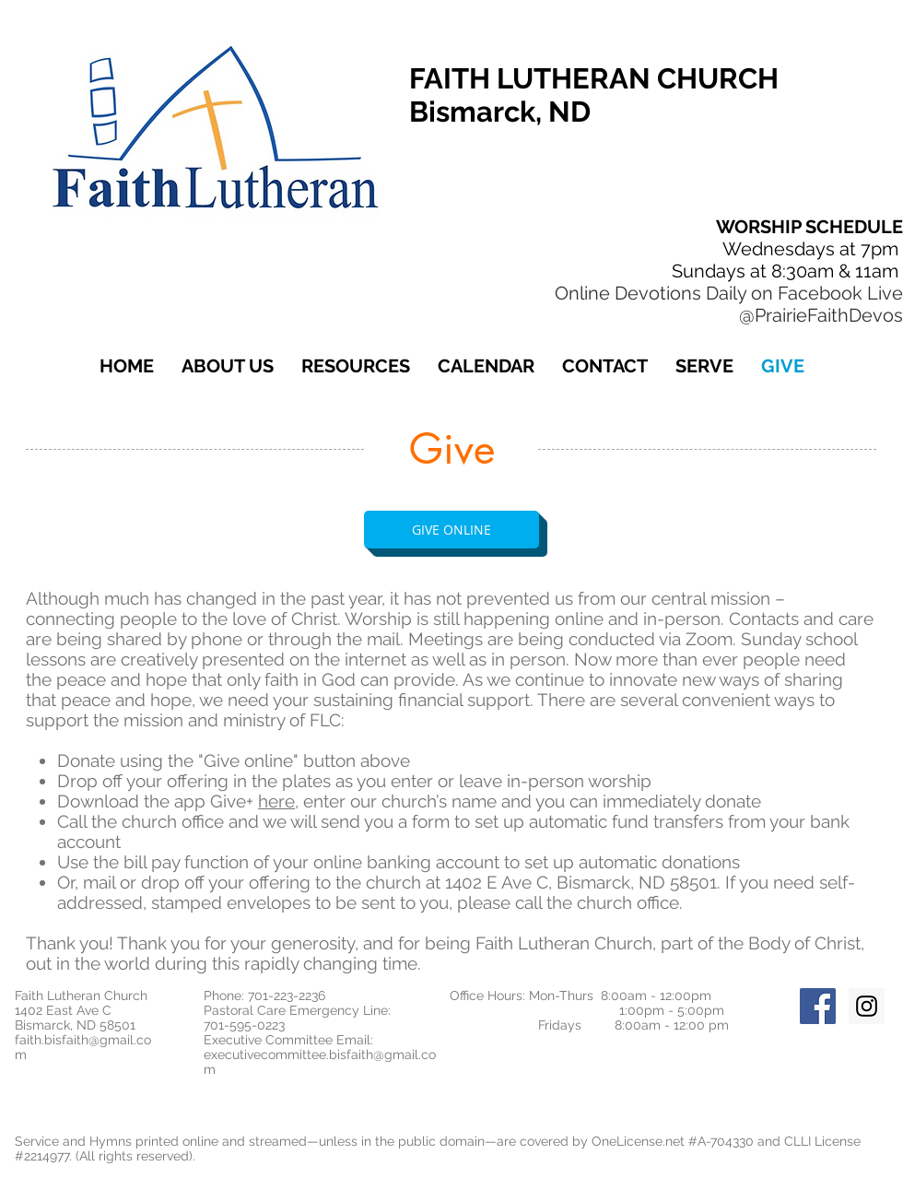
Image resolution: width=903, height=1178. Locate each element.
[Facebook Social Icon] (818, 1006)
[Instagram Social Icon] (867, 1006)
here (276, 801)
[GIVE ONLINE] (451, 529)
